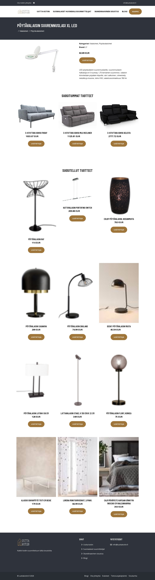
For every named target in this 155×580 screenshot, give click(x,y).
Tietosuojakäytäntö (119, 576)
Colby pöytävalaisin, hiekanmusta (119, 219)
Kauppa (135, 11)
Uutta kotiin (43, 11)
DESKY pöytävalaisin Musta (119, 326)
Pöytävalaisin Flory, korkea (118, 413)
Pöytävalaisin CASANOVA (36, 326)
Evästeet (105, 576)
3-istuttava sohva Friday (36, 132)
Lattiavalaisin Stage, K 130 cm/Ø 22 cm (77, 413)
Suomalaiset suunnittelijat (94, 549)
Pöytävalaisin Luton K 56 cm (36, 413)
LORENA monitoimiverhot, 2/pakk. (77, 500)
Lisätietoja (87, 60)
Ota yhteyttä (95, 576)
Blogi (124, 11)
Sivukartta (133, 576)
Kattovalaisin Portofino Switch (77, 207)
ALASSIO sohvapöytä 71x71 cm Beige (36, 500)
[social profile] (34, 3)
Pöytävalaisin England (77, 326)
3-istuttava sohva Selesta (119, 132)
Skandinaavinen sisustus (107, 11)
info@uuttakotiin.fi (129, 3)
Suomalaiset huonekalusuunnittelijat (72, 11)
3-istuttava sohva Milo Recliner (77, 132)
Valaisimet (24, 31)
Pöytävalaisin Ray (36, 239)
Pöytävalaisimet (37, 31)
